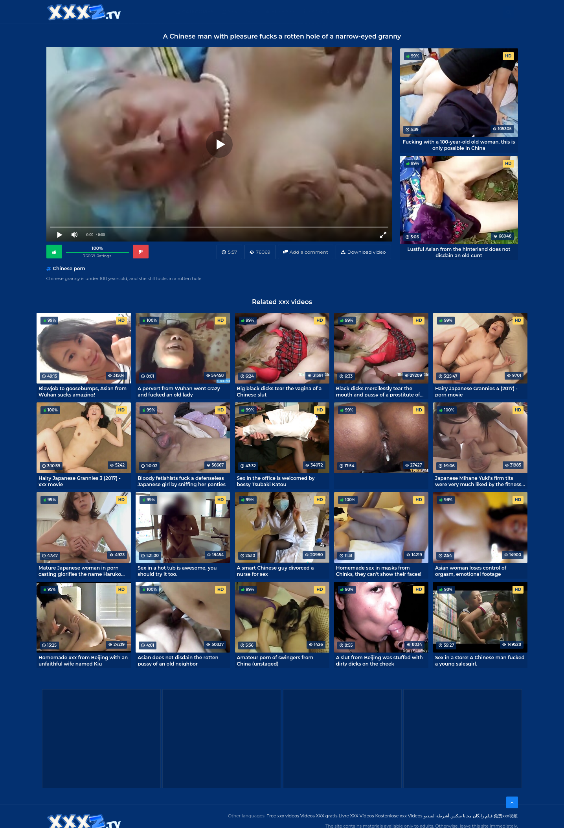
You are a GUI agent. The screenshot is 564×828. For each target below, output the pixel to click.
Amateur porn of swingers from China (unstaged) (275, 660)
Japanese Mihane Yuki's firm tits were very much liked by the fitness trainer (478, 481)
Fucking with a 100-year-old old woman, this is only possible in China (458, 145)
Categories (198, 12)
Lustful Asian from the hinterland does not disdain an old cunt (458, 252)
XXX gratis (322, 12)
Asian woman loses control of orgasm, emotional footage (470, 571)
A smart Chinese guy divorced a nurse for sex (275, 571)
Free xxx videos (282, 816)
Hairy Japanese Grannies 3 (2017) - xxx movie (80, 481)
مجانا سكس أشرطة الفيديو (448, 816)
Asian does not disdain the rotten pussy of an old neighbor (178, 660)
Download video (366, 252)
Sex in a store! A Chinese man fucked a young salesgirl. (480, 660)
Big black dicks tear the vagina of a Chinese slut (279, 391)
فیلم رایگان (482, 816)
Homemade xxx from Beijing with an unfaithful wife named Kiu (83, 660)
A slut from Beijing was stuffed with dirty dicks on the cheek (379, 660)
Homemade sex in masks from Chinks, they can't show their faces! (378, 571)
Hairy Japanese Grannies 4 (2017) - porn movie (476, 391)
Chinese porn (69, 268)
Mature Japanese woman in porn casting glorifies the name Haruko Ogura (80, 571)
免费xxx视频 (506, 816)
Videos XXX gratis (319, 816)
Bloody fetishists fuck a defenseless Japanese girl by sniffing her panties (182, 481)
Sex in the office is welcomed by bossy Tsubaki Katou (276, 481)
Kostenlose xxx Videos (398, 816)
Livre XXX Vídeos (356, 816)
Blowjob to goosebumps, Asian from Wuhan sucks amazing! (83, 391)
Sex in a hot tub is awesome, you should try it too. (177, 571)
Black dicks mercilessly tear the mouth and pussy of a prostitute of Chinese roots (378, 391)
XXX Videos (243, 12)
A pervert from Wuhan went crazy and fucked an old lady (179, 391)
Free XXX (283, 12)
